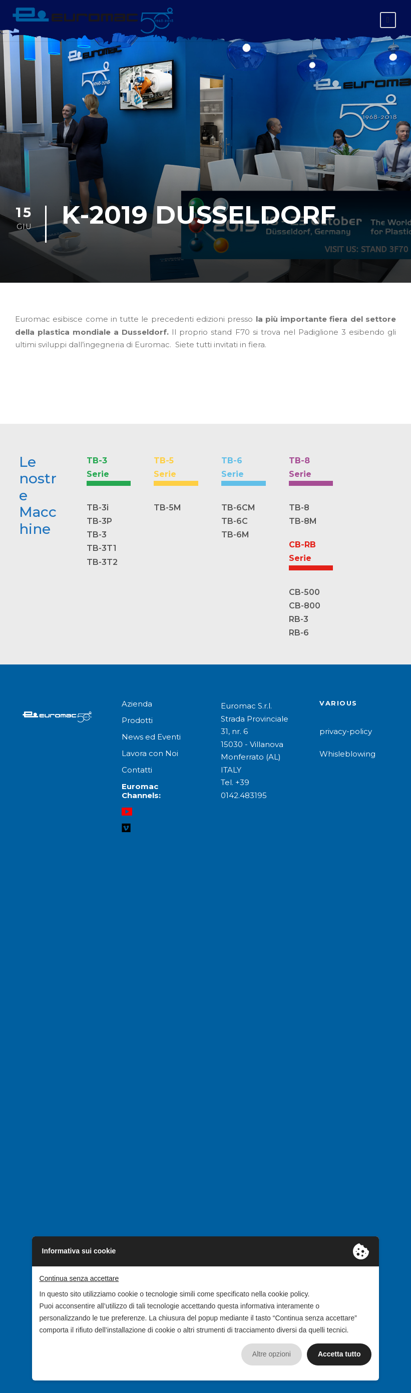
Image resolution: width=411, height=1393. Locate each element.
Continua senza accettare (79, 1278)
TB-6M (235, 534)
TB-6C (234, 521)
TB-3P (99, 521)
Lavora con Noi (150, 753)
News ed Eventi (151, 737)
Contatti (137, 770)
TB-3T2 (102, 562)
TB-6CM (238, 507)
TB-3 (97, 534)
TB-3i (98, 507)
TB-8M (303, 521)
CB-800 (304, 605)
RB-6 (299, 632)
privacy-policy (345, 731)
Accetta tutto (339, 1354)
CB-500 (304, 592)
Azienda (137, 704)
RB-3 (298, 619)
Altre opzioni (271, 1354)
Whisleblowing (347, 754)
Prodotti (137, 720)
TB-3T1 (102, 548)
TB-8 (299, 507)
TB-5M (167, 507)
